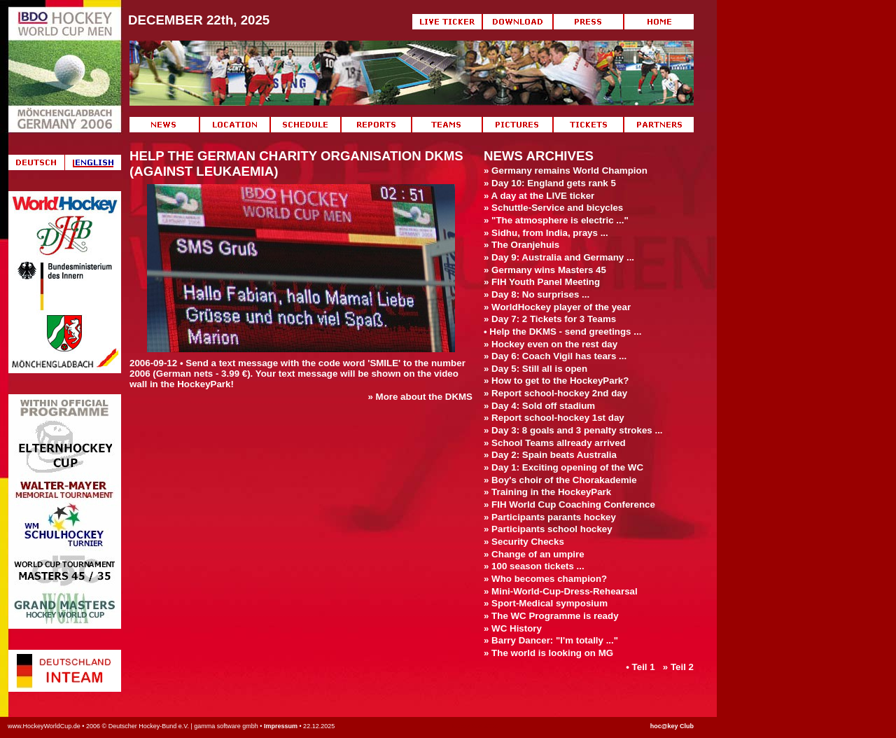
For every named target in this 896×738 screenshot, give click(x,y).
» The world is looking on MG (548, 653)
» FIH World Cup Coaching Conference (569, 504)
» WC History (513, 628)
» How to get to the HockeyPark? (556, 380)
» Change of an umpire (534, 554)
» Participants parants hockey (550, 517)
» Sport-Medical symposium (546, 603)
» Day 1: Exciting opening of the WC (563, 467)
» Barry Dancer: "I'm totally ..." (551, 640)
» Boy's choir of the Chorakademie (560, 480)
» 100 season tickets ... (534, 566)
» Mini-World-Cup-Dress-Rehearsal (561, 591)
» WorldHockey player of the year (557, 307)
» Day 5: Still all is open (535, 368)
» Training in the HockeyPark (547, 492)
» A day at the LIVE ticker (539, 195)
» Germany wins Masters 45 (545, 270)
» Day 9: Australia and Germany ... (559, 257)
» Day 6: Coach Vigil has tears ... (555, 356)
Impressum (281, 726)
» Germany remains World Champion (566, 170)
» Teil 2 (678, 667)
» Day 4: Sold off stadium (539, 406)
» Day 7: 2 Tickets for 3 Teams (550, 319)
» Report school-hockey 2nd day (555, 393)
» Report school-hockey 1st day (554, 417)
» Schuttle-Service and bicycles (553, 207)
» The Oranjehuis (521, 244)
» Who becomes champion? (545, 578)
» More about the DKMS (420, 396)
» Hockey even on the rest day (550, 344)
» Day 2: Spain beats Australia (550, 455)
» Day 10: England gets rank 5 (550, 183)
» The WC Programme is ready (551, 616)
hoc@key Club (672, 726)
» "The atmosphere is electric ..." (556, 220)
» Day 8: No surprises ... (536, 294)
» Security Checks (524, 541)
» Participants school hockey (548, 529)
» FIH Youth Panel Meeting (542, 282)
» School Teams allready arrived (555, 443)
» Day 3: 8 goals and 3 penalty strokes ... (573, 430)
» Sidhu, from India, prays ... (546, 233)
